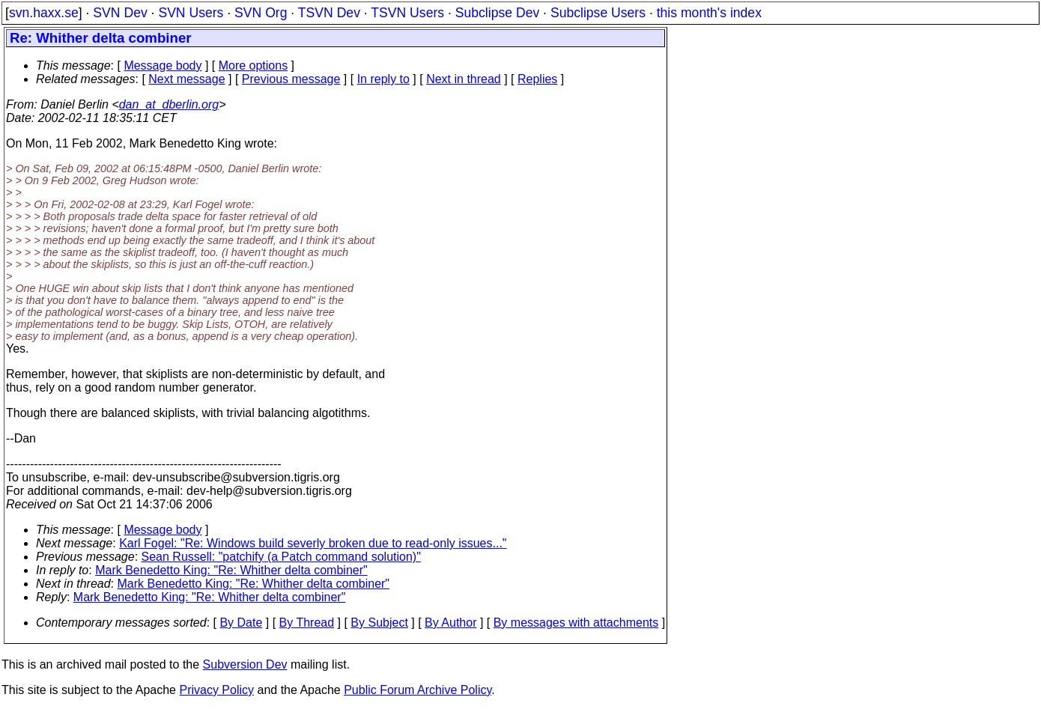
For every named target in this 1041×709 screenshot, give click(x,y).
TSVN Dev (329, 12)
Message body (162, 65)
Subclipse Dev (497, 12)
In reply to (383, 79)
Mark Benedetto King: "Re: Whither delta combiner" (231, 570)
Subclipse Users (598, 12)
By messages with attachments (576, 622)
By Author (450, 622)
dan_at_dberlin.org (169, 104)
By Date (240, 622)
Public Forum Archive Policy (417, 690)
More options (253, 65)
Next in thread (463, 79)
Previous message (291, 79)
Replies (537, 79)
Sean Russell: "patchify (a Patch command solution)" (281, 556)
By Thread (307, 622)
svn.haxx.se (44, 12)
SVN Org (260, 12)
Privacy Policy (216, 690)
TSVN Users (407, 12)
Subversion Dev (245, 664)
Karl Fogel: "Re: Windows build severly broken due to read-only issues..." (312, 543)
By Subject (378, 622)
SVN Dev (120, 12)
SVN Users (190, 12)
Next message (186, 79)
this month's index (709, 12)
